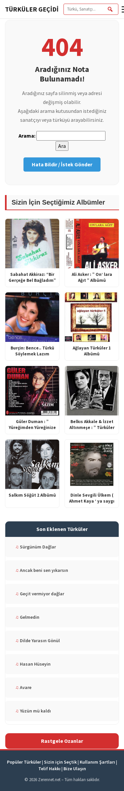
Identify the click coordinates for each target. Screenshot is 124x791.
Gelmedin (27, 617)
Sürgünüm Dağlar (35, 547)
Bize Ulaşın (74, 769)
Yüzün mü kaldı (33, 711)
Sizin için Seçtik (60, 762)
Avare (23, 687)
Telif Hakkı (49, 769)
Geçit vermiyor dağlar (39, 594)
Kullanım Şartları (97, 762)
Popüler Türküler (24, 762)
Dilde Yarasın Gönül (37, 640)
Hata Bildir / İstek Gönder (62, 164)
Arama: (27, 135)
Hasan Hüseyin (33, 664)
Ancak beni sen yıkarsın (41, 570)
